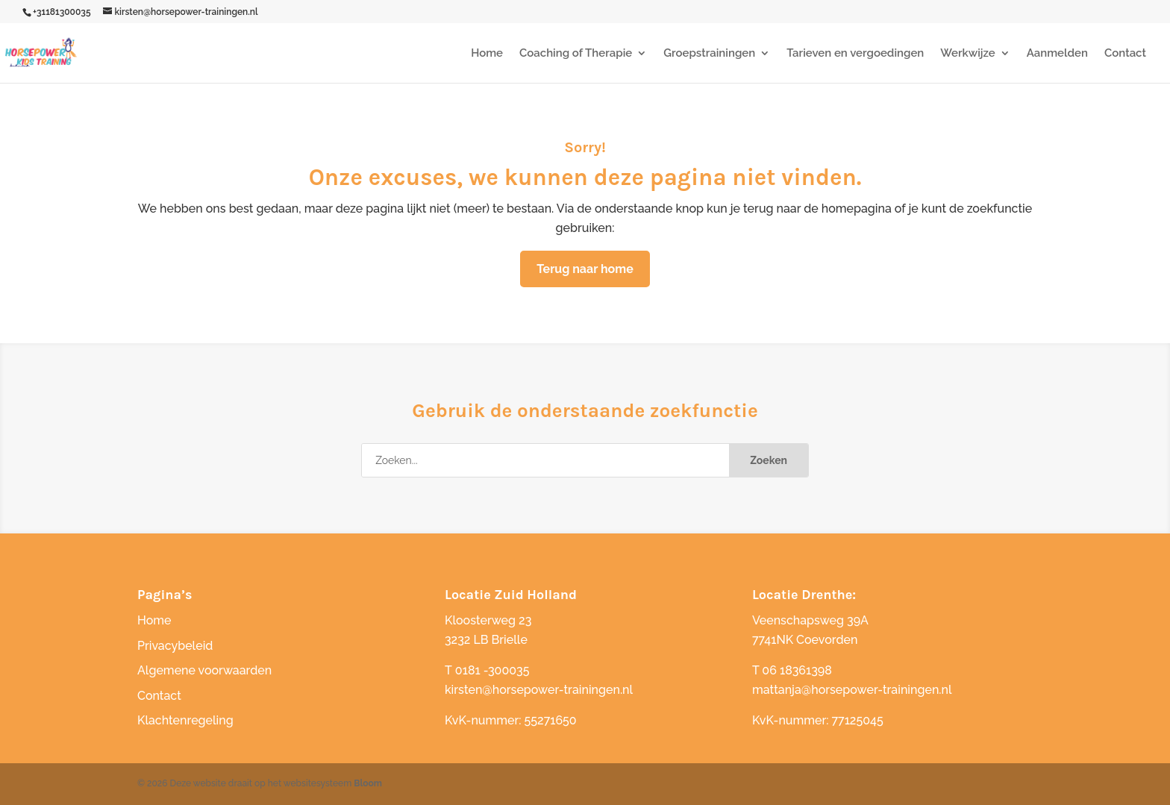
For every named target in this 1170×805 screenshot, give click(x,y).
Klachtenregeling (185, 720)
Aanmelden (1057, 54)
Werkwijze (967, 54)
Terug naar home (585, 269)
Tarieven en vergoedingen (855, 54)
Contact (1125, 54)
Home (487, 54)
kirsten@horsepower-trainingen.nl (539, 690)
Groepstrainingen (709, 54)
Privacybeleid (175, 646)
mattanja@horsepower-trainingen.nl (852, 690)
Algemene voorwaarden (204, 670)
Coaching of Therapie (575, 54)
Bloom (368, 783)
